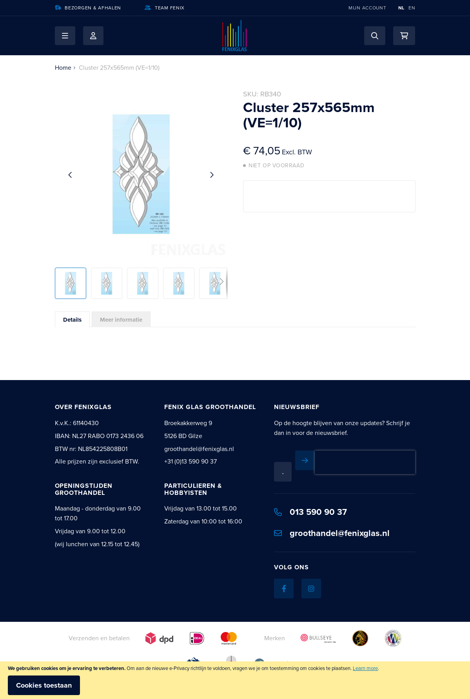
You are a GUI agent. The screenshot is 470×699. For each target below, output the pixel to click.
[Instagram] (311, 588)
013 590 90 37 (310, 511)
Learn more (365, 668)
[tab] (72, 319)
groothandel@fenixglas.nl (332, 533)
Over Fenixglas (83, 406)
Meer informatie (121, 319)
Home (63, 67)
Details (72, 319)
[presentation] (365, 462)
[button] (65, 35)
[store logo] (235, 35)
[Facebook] (284, 588)
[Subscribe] (305, 460)
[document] (235, 680)
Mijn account (367, 7)
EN (411, 7)
